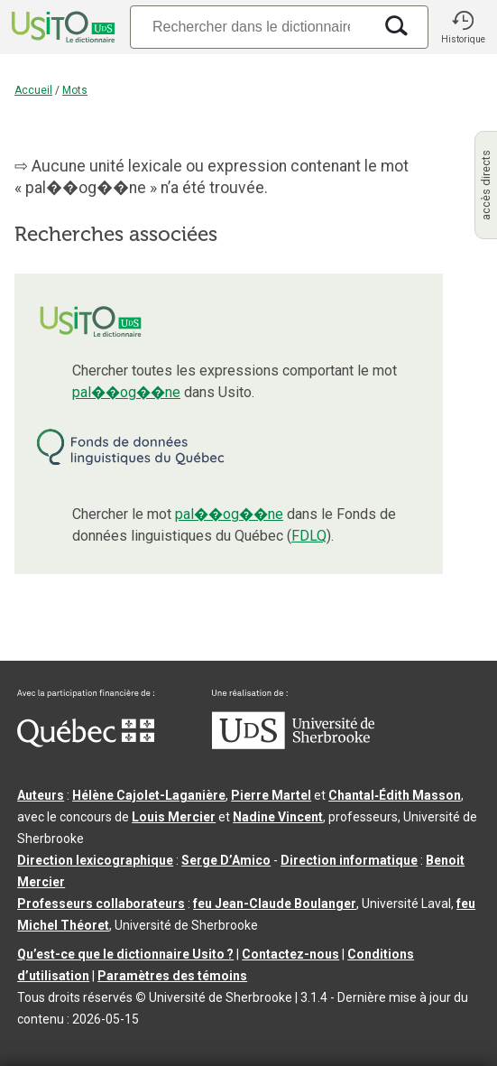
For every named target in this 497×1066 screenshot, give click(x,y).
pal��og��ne (126, 392)
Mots (74, 90)
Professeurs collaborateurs (101, 903)
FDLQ (309, 535)
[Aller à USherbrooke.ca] (293, 744)
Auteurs (40, 795)
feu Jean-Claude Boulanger (274, 903)
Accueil (33, 90)
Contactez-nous (290, 954)
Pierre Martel (271, 795)
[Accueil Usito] (61, 27)
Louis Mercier (174, 817)
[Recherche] (251, 26)
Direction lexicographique (95, 860)
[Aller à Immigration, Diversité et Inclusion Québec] (85, 743)
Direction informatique (349, 860)
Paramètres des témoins (172, 976)
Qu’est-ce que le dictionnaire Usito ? (125, 954)
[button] (463, 27)
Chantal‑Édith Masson (394, 795)
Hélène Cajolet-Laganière (148, 795)
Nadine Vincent (278, 817)
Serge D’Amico (226, 860)
